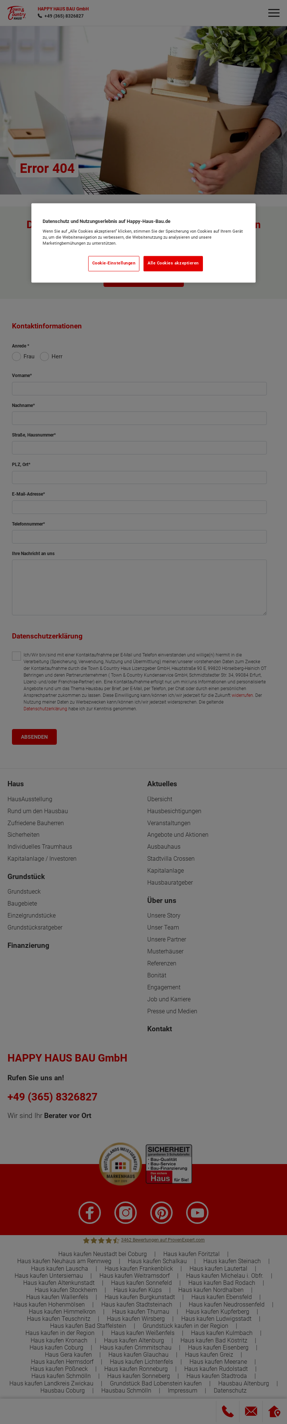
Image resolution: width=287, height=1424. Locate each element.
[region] (143, 242)
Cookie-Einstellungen (114, 263)
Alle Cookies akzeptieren (173, 263)
